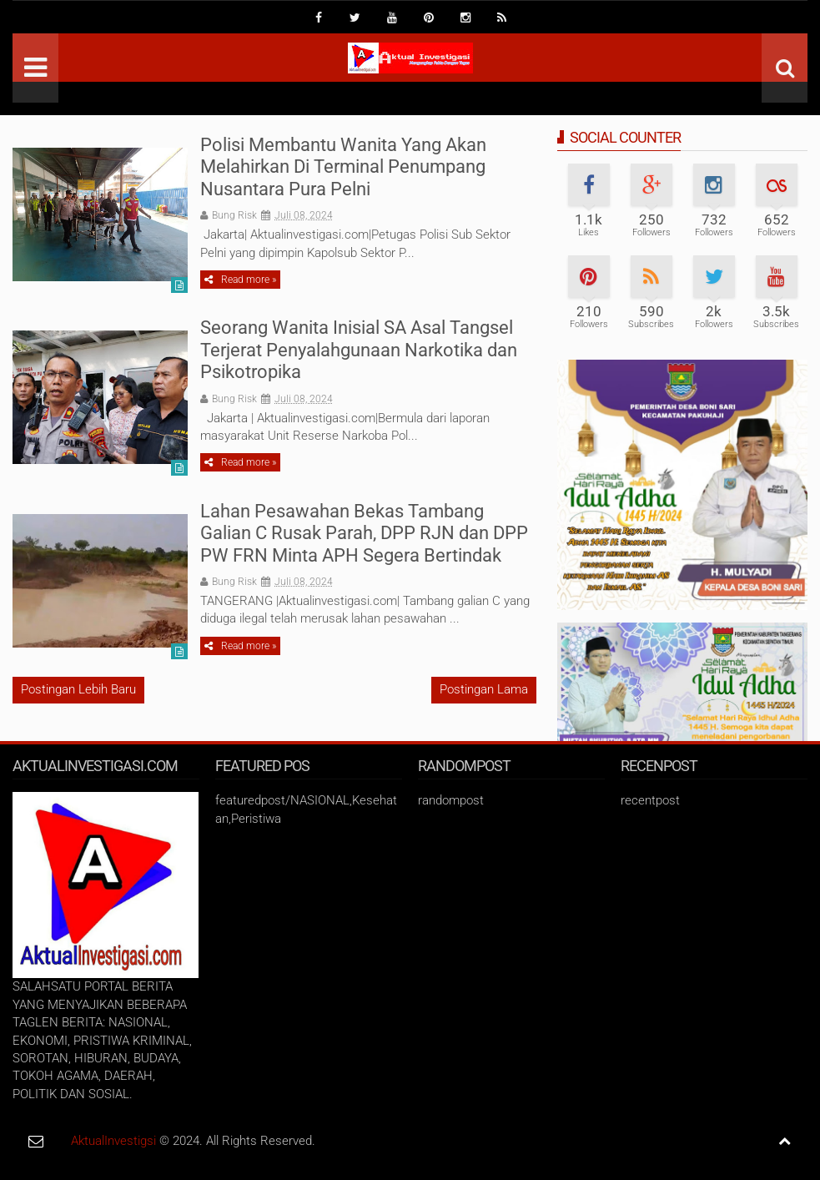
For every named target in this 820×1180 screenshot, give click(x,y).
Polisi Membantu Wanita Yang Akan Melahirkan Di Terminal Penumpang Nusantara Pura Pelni (343, 166)
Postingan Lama (484, 689)
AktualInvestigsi (113, 1140)
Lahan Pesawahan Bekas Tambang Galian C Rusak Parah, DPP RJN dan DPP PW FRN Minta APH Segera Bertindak (364, 533)
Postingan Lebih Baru (78, 689)
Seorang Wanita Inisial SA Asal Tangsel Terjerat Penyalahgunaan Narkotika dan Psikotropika (358, 349)
